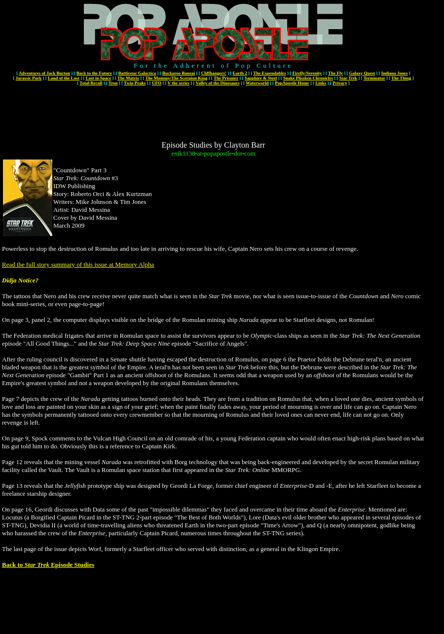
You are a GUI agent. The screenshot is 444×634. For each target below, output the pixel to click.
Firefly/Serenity (307, 73)
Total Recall (90, 82)
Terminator (374, 78)
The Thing (401, 78)
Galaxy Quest (362, 73)
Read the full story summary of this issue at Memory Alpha (78, 264)
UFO (156, 82)
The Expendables (269, 73)
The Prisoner (226, 78)
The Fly (335, 73)
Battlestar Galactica (137, 73)
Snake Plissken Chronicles (308, 78)
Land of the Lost (63, 78)
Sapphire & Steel (261, 78)
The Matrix (128, 78)
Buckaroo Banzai (178, 73)
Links (320, 82)
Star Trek (348, 78)
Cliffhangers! (213, 73)
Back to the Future (94, 73)
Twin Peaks (135, 82)
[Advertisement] (213, 109)
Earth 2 (240, 73)
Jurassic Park (29, 78)
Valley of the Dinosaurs (217, 82)
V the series (178, 82)
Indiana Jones (394, 73)
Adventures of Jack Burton (44, 73)
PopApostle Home (292, 82)
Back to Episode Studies (48, 564)
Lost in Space (98, 78)
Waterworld (257, 82)
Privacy (340, 82)
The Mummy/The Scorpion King (177, 78)
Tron (113, 82)
